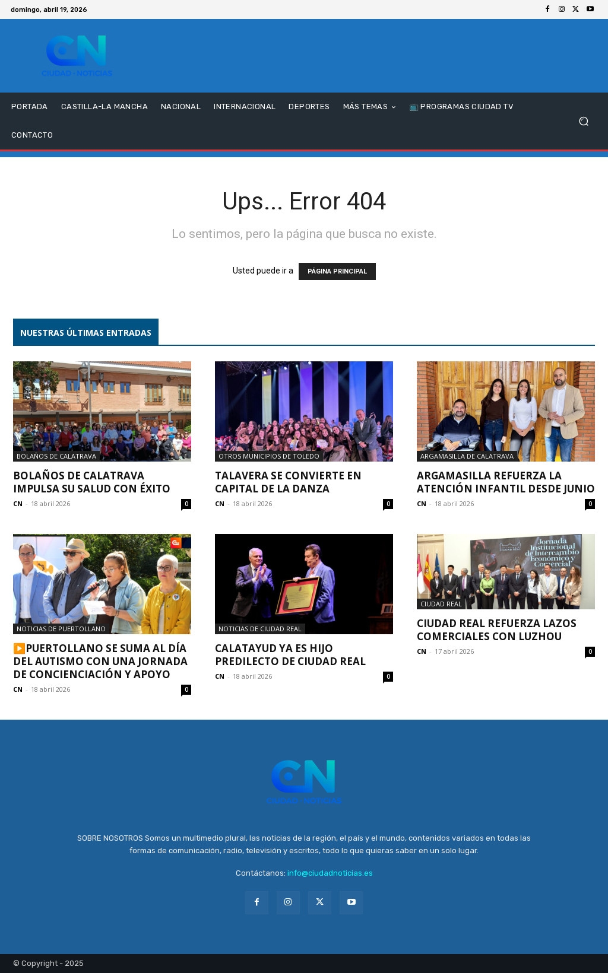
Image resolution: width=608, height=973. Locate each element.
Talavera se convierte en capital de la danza (288, 482)
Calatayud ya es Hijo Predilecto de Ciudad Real (290, 654)
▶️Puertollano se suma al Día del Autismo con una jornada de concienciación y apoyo (100, 661)
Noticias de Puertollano (61, 628)
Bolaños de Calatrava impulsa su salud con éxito (91, 482)
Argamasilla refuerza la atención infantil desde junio (506, 482)
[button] (583, 121)
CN (18, 503)
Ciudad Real (441, 603)
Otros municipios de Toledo (268, 455)
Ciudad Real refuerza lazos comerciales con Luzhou (497, 629)
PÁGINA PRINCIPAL (337, 271)
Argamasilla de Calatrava (467, 455)
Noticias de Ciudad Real (260, 628)
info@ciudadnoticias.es (330, 873)
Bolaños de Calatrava (56, 455)
